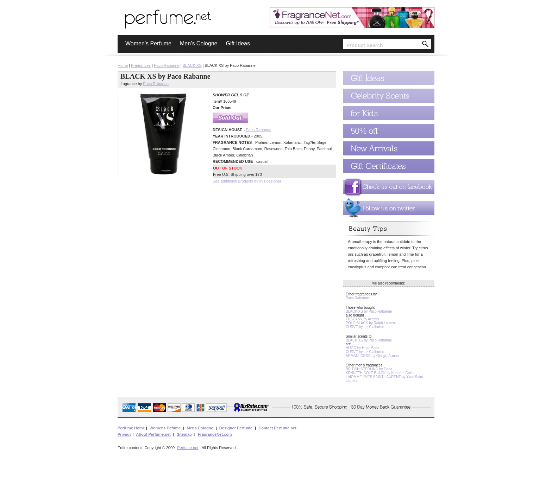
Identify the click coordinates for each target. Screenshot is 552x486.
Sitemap (184, 434)
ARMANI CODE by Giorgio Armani (373, 356)
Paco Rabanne (167, 65)
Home (123, 65)
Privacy (124, 434)
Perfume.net (187, 448)
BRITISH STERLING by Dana (369, 369)
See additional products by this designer (247, 181)
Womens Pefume (165, 428)
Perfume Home (131, 428)
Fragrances (141, 65)
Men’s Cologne (198, 43)
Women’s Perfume (148, 43)
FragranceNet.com (215, 434)
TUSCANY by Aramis (362, 319)
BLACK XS (192, 65)
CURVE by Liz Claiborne (365, 327)
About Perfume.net (153, 434)
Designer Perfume (235, 428)
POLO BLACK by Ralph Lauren (370, 323)
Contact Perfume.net (277, 428)
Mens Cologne (200, 428)
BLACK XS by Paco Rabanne (369, 311)
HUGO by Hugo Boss (362, 348)
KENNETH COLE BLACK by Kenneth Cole (379, 373)
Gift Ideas (238, 43)
